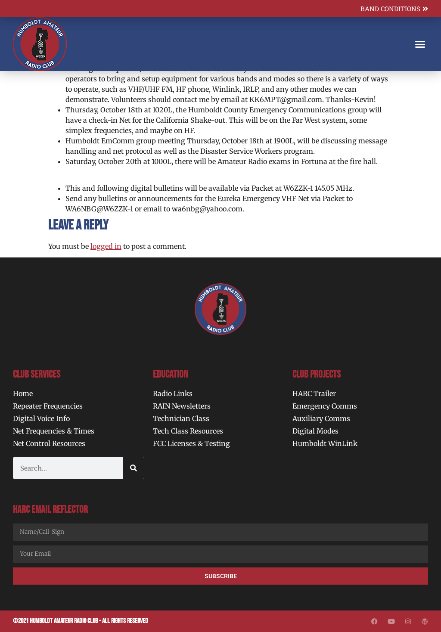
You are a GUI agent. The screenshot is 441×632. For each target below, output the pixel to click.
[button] (420, 44)
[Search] (133, 468)
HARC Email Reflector (50, 509)
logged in (105, 246)
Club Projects (316, 374)
